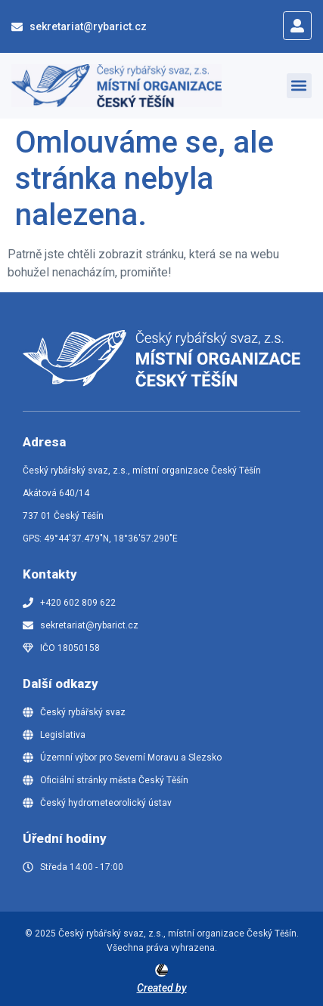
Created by (162, 988)
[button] (299, 85)
